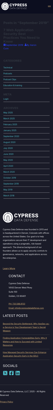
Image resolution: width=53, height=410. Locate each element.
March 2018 (8, 195)
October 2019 (9, 178)
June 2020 (8, 154)
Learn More (9, 268)
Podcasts (7, 73)
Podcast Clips (9, 79)
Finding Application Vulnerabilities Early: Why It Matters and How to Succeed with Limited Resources (25, 341)
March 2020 (9, 172)
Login (6, 99)
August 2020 (9, 142)
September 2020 (11, 136)
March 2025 (9, 118)
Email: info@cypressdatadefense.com (26, 308)
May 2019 (7, 189)
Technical (7, 67)
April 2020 (8, 166)
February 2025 (10, 124)
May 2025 (8, 112)
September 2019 (11, 183)
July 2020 (8, 148)
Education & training (12, 85)
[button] (49, 7)
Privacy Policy (6, 402)
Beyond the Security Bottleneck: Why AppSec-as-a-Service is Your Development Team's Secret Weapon (26, 327)
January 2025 (9, 130)
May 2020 (8, 160)
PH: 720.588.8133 (17, 304)
